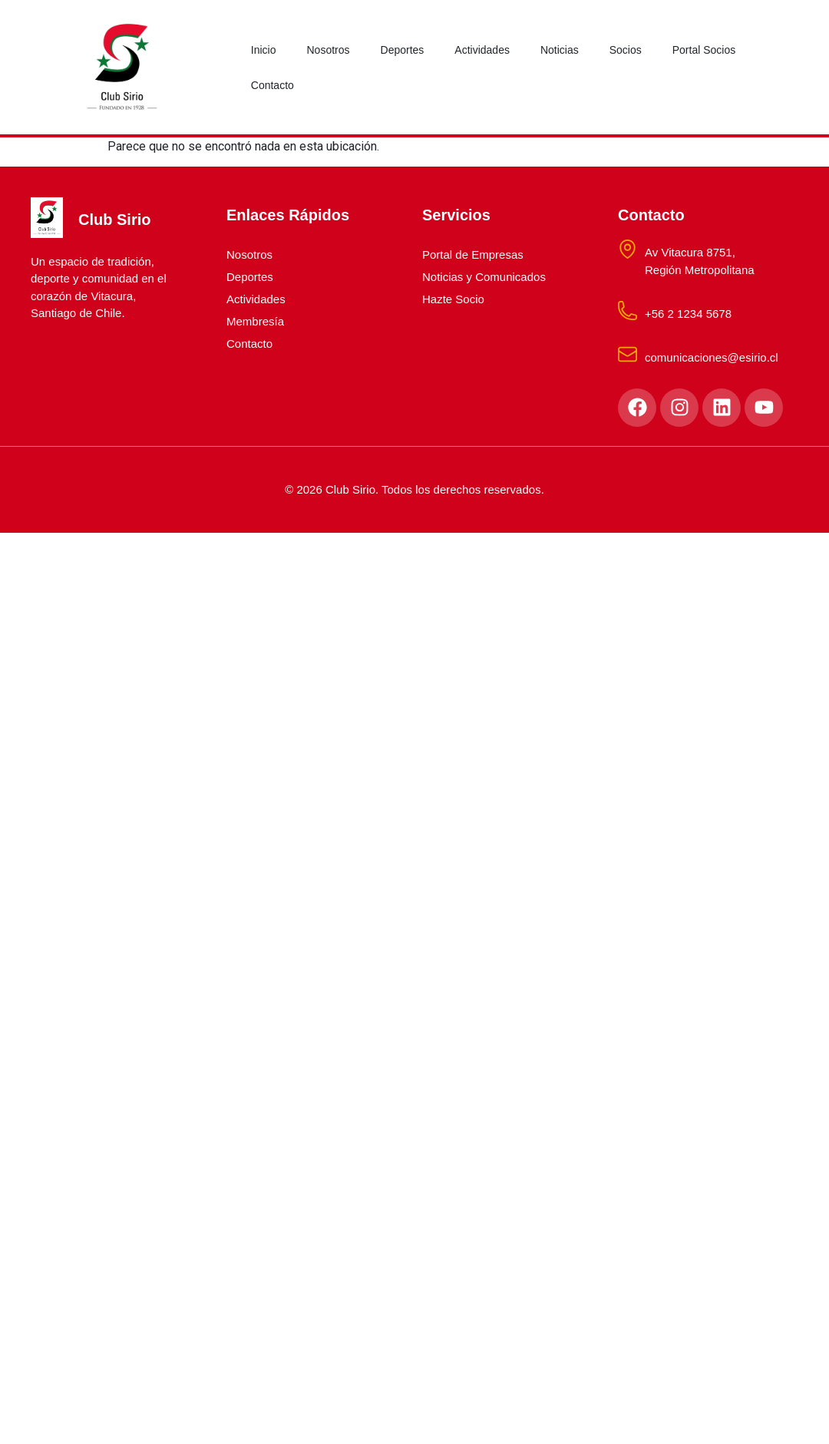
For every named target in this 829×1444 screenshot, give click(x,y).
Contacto (272, 85)
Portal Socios (703, 50)
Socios (625, 50)
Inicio (263, 50)
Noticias (559, 50)
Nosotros (327, 50)
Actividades (482, 50)
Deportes (402, 50)
